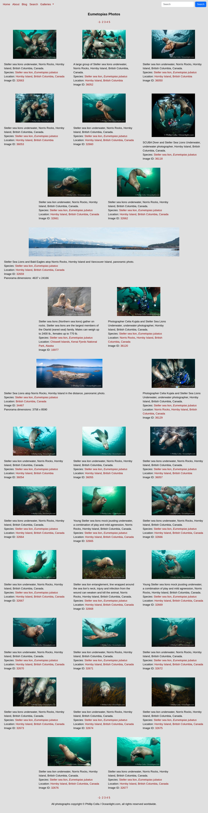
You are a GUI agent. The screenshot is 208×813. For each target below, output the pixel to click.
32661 (55, 218)
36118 (159, 158)
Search (33, 4)
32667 (20, 600)
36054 (20, 477)
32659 (20, 273)
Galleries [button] (46, 4)
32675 (159, 728)
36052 (89, 84)
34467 (20, 405)
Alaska (50, 345)
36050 (159, 80)
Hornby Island (24, 76)
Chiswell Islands (60, 341)
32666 (159, 536)
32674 (89, 728)
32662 (124, 218)
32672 (159, 668)
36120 (124, 345)
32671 (89, 668)
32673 (20, 728)
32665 (89, 540)
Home (6, 4)
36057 (159, 477)
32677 (124, 787)
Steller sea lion (24, 72)
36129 (159, 417)
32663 (20, 80)
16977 (55, 349)
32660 (89, 144)
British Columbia (43, 76)
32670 (20, 668)
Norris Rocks (127, 337)
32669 (159, 604)
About (15, 4)
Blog (24, 4)
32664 (20, 536)
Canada (59, 76)
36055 (89, 477)
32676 (55, 787)
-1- (99, 21)
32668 (89, 608)
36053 (20, 144)
